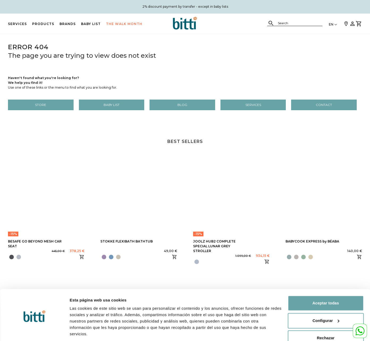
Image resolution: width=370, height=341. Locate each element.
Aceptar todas (325, 285)
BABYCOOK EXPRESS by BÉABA (312, 241)
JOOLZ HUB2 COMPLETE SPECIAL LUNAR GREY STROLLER (214, 246)
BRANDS (67, 24)
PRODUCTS (43, 24)
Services (17, 24)
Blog (182, 105)
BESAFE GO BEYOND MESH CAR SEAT (35, 243)
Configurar (80, 330)
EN (331, 24)
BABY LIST (91, 24)
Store (40, 105)
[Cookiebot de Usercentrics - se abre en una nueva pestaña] (34, 331)
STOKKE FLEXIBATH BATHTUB (126, 241)
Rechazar (326, 320)
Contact (324, 105)
